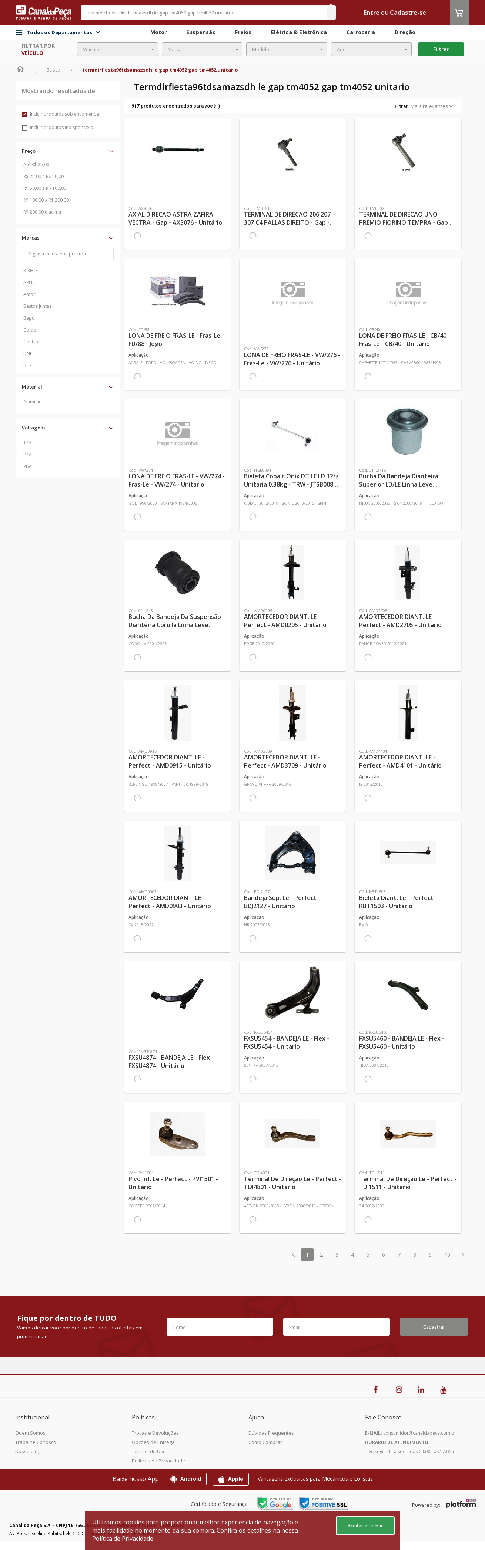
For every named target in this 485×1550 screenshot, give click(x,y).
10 (447, 1254)
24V (27, 454)
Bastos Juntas (37, 306)
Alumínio (32, 402)
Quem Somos (30, 1432)
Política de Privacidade (122, 1538)
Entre (371, 13)
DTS (27, 365)
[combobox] (117, 49)
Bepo (29, 318)
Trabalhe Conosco (35, 1442)
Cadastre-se (408, 13)
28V (27, 466)
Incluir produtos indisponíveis (57, 127)
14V (27, 442)
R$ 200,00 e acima (42, 212)
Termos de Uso (149, 1451)
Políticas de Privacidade (158, 1460)
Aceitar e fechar (365, 1525)
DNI (27, 353)
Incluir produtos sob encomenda (60, 114)
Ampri (29, 294)
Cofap (29, 330)
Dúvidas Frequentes (271, 1432)
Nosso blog (27, 1451)
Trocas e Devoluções (155, 1432)
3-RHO (30, 270)
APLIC (29, 282)
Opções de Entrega (153, 1442)
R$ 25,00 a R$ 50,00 (43, 176)
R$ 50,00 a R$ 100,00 (44, 188)
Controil (31, 342)
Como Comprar (265, 1442)
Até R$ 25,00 (36, 164)
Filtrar (441, 49)
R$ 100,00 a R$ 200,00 (46, 200)
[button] (68, 151)
